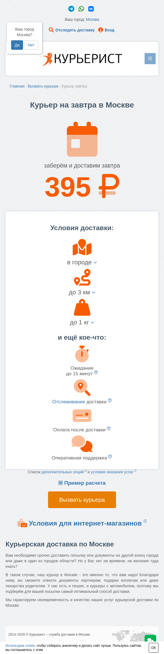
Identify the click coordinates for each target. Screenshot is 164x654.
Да (17, 45)
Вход (106, 30)
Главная (17, 86)
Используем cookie (20, 646)
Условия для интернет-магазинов (88, 523)
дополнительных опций (64, 472)
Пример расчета (81, 483)
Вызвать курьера (43, 86)
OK (153, 648)
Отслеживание (68, 401)
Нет (31, 45)
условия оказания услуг (113, 472)
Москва (92, 19)
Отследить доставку (71, 30)
